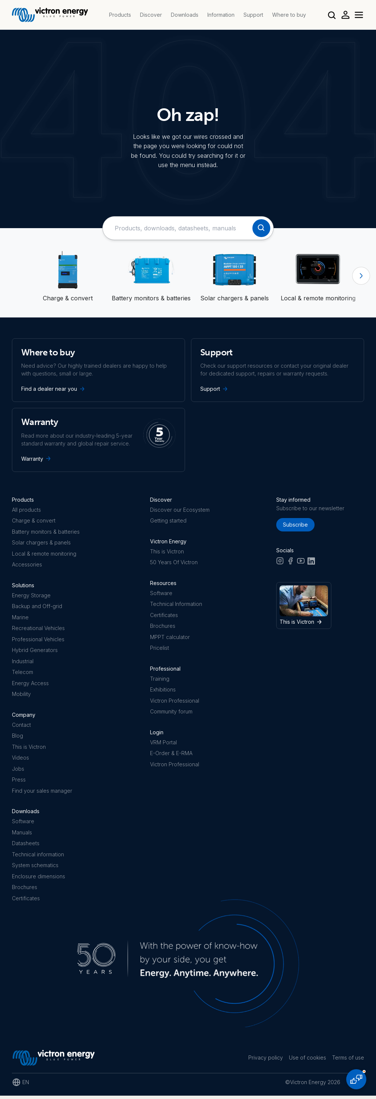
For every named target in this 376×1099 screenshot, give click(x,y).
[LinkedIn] (311, 563)
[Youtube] (301, 563)
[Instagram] (280, 563)
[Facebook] (290, 563)
